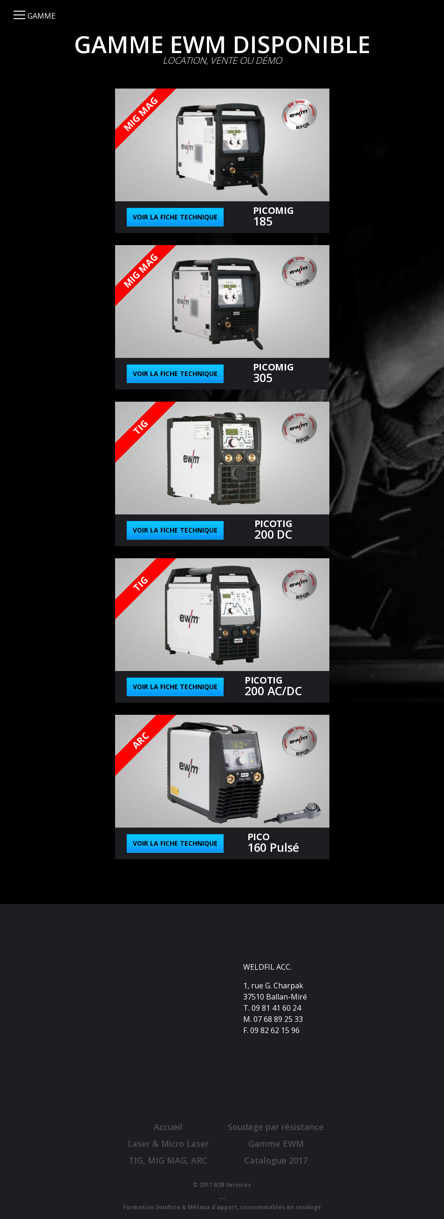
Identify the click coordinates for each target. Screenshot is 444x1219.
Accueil (168, 1126)
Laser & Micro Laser (168, 1143)
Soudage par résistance (276, 1126)
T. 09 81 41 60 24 (272, 1008)
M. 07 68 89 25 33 (273, 1019)
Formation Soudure (151, 1207)
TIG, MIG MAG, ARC (168, 1160)
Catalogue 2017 (275, 1160)
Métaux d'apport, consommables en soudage (254, 1207)
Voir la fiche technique (175, 216)
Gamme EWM (276, 1143)
